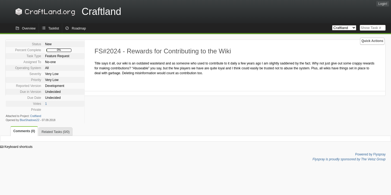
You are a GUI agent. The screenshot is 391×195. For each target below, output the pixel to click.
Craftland (67, 11)
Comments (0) (24, 131)
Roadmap (79, 28)
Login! (382, 4)
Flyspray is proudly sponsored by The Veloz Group (349, 159)
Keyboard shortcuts (16, 147)
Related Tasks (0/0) (56, 132)
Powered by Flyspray (370, 154)
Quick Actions (372, 41)
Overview (29, 28)
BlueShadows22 (29, 120)
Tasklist (53, 28)
